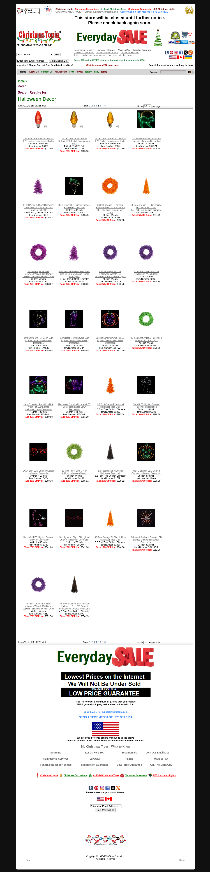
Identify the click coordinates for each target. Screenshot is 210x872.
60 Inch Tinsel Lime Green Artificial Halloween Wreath (74, 472)
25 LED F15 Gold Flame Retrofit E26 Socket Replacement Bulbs (110, 139)
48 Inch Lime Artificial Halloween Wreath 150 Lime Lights (146, 339)
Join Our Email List (157, 752)
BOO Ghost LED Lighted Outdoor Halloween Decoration (74, 206)
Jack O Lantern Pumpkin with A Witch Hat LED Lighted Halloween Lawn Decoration (39, 407)
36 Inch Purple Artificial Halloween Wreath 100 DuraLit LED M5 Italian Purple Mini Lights (38, 274)
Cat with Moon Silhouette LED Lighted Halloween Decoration (146, 139)
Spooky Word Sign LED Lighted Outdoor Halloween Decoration (74, 538)
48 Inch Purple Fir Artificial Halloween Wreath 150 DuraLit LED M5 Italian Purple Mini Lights (38, 606)
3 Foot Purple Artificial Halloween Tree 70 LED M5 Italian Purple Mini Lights (74, 274)
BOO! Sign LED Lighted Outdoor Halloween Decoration (38, 472)
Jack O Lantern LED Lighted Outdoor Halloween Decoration (146, 472)
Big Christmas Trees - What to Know (105, 746)
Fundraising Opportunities (93, 55)
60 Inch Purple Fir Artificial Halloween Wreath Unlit (146, 272)
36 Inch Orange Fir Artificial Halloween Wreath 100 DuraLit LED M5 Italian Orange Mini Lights (110, 209)
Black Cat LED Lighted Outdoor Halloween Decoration (38, 538)
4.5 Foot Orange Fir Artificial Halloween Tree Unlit (110, 405)
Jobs (76, 55)
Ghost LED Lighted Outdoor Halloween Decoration (146, 405)
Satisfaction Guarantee (107, 52)
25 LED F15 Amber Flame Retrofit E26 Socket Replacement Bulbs (74, 141)
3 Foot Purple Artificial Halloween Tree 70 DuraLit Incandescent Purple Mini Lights (38, 207)
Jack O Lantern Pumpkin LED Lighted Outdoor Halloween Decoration (110, 340)
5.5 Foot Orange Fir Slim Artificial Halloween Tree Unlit (110, 538)
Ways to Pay (161, 758)
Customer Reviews (130, 52)
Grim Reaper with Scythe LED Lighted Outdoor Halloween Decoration (74, 340)
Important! (22, 65)
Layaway (100, 50)
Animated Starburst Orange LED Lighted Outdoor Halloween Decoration (146, 540)
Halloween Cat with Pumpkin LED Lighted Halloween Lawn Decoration (74, 407)
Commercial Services (84, 50)
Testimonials (129, 752)
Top (28, 860)
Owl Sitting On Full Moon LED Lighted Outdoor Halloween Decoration (38, 340)
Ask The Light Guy (161, 764)
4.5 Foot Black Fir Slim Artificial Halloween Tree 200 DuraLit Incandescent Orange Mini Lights (74, 606)
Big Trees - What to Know (120, 55)
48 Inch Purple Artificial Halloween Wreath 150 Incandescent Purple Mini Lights (110, 274)
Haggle (129, 758)
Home (21, 81)
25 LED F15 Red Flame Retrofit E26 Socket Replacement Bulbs (38, 139)
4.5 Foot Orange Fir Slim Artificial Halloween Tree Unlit (146, 206)
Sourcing (55, 752)
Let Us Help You (94, 752)
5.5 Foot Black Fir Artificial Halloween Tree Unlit (110, 472)
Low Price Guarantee (84, 52)
